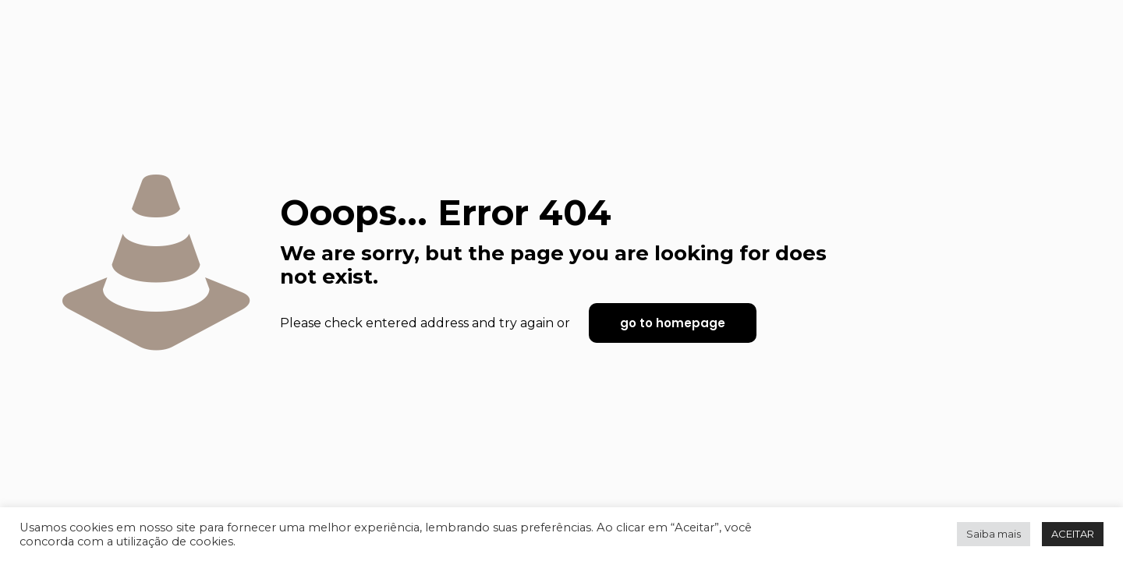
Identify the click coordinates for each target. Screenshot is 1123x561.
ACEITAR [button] (1072, 533)
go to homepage (672, 323)
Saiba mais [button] (993, 533)
